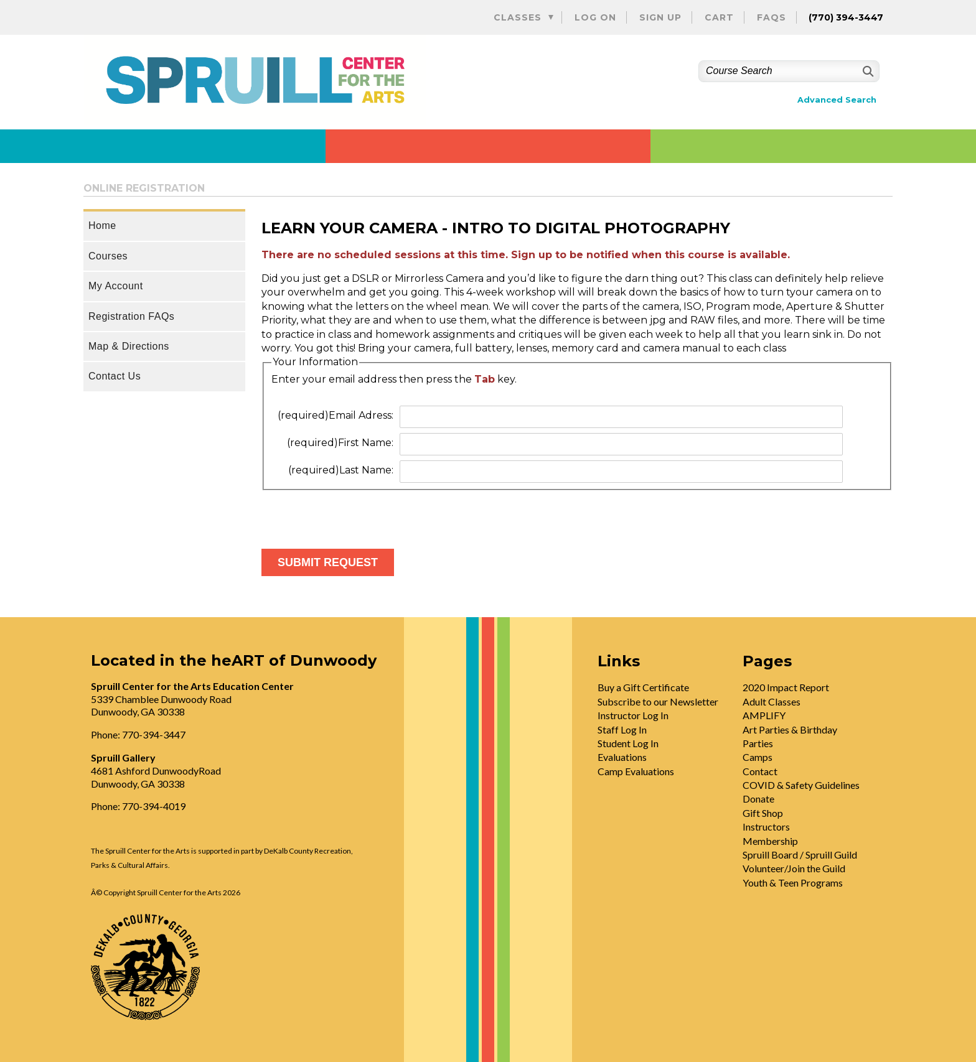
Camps (757, 757)
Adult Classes (771, 701)
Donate (758, 798)
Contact (760, 771)
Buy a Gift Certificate (643, 687)
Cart (719, 17)
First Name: (340, 443)
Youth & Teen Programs (793, 882)
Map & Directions (128, 346)
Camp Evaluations (636, 771)
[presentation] (356, 514)
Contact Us (114, 376)
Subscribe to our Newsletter (658, 701)
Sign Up (660, 17)
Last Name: (340, 470)
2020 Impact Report (786, 687)
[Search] (867, 71)
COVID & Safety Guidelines (801, 785)
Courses (108, 256)
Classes (518, 17)
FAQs (771, 17)
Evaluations (622, 757)
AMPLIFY (764, 715)
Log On (595, 17)
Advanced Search (836, 100)
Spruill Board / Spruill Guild (800, 854)
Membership (770, 841)
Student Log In (628, 743)
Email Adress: (335, 415)
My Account (115, 286)
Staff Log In (622, 729)
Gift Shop (763, 813)
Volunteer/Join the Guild (794, 868)
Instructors (766, 826)
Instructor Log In (633, 715)
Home (102, 225)
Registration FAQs (131, 316)
